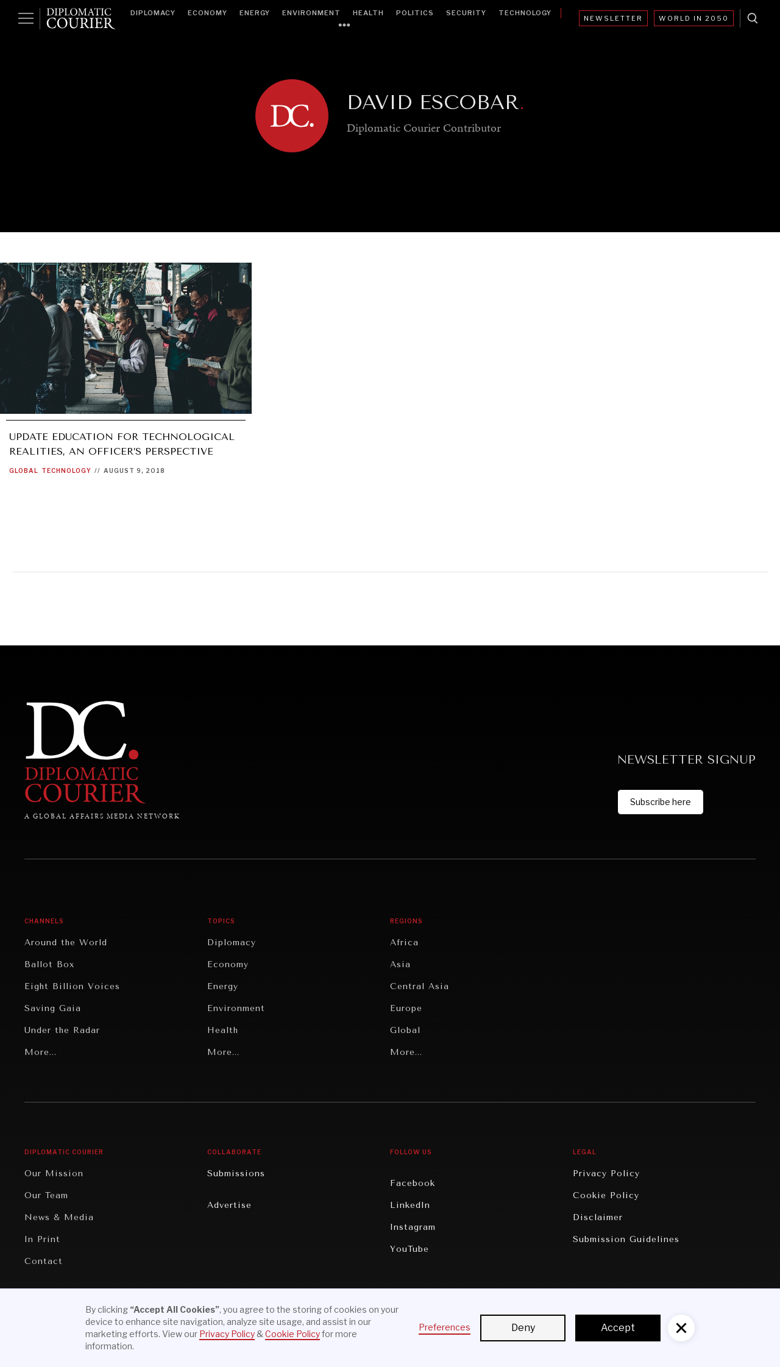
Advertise (229, 1205)
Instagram (413, 1227)
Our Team (46, 1195)
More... (40, 1052)
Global (23, 470)
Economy (207, 13)
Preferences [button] (444, 1327)
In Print (42, 1239)
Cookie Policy (606, 1195)
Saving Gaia (52, 1008)
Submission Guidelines (626, 1239)
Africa (404, 942)
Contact (43, 1261)
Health (368, 13)
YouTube (409, 1249)
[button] (681, 1328)
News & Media (59, 1217)
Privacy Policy (606, 1173)
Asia (400, 964)
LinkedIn (410, 1205)
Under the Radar (62, 1030)
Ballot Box (49, 964)
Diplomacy (153, 13)
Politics (415, 13)
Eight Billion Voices (72, 986)
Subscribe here (660, 802)
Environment (311, 13)
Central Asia (419, 986)
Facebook (412, 1183)
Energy (254, 13)
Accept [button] (618, 1327)
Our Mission (53, 1173)
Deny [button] (523, 1327)
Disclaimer (598, 1217)
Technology (524, 13)
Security (466, 13)
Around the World (65, 942)
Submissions (236, 1173)
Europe (406, 1008)
